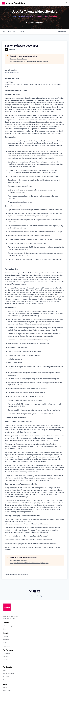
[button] (3, 3)
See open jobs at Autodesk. (18, 59)
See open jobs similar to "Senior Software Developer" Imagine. (29, 61)
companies (12, 32)
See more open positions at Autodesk (16, 574)
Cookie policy (38, 596)
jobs (3, 32)
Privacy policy (29, 596)
